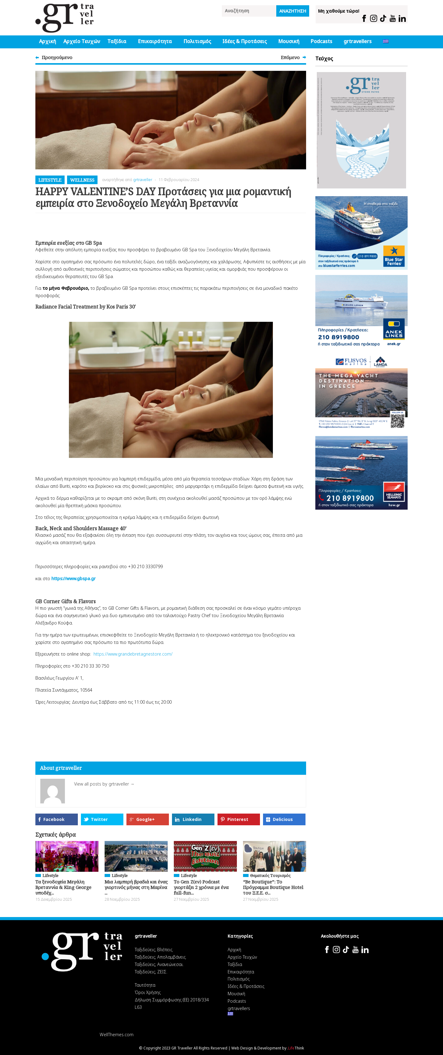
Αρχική (47, 41)
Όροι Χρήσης (148, 992)
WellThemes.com (117, 1034)
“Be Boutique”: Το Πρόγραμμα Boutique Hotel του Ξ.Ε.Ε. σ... (273, 887)
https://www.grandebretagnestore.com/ (133, 654)
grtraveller (142, 179)
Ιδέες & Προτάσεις (244, 41)
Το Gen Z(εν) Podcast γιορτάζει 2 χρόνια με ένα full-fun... (201, 887)
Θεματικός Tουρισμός (270, 875)
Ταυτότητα (145, 985)
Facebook (54, 819)
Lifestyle (50, 180)
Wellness (82, 180)
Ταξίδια (116, 41)
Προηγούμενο (57, 57)
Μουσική (288, 41)
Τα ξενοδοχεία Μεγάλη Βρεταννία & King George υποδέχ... (63, 887)
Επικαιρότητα (155, 41)
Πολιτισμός (197, 41)
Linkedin (192, 819)
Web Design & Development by (267, 1048)
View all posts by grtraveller (104, 784)
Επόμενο (290, 57)
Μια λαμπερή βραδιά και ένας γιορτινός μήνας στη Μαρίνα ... (136, 887)
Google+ (145, 819)
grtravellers (358, 41)
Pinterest (237, 819)
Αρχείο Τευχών (81, 41)
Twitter (99, 819)
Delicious (283, 819)
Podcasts (321, 41)
